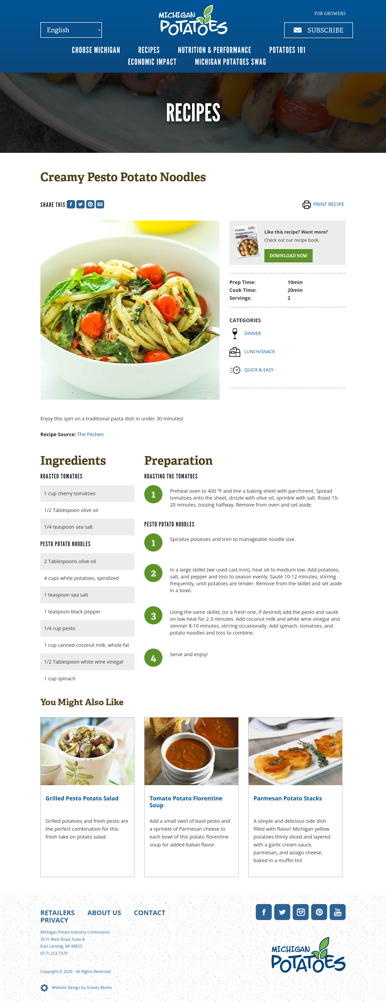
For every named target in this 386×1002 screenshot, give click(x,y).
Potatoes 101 (287, 50)
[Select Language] (71, 30)
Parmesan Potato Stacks (288, 798)
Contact (149, 912)
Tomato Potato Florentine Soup (185, 801)
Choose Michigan (96, 50)
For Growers (330, 13)
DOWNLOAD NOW (288, 255)
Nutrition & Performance (214, 50)
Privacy (54, 919)
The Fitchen (90, 434)
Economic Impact (152, 62)
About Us (104, 912)
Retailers (57, 912)
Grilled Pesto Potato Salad (82, 798)
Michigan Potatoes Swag (230, 62)
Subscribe (319, 30)
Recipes (149, 50)
